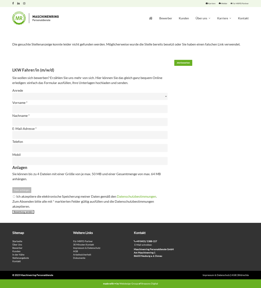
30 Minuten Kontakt (83, 244)
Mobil (16, 154)
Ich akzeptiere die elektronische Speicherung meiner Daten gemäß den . (85, 196)
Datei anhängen (22, 190)
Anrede (17, 90)
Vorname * (19, 102)
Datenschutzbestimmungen (136, 196)
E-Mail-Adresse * (24, 128)
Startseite (17, 241)
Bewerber (17, 247)
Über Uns (17, 244)
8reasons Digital (149, 283)
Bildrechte (243, 275)
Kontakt (16, 261)
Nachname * (21, 116)
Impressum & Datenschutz (86, 247)
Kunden (16, 251)
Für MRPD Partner (83, 241)
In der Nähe (18, 254)
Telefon (17, 142)
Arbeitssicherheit (82, 254)
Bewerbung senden (23, 212)
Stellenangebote (20, 257)
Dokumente (79, 257)
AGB (75, 251)
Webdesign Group (128, 283)
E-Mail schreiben (143, 244)
